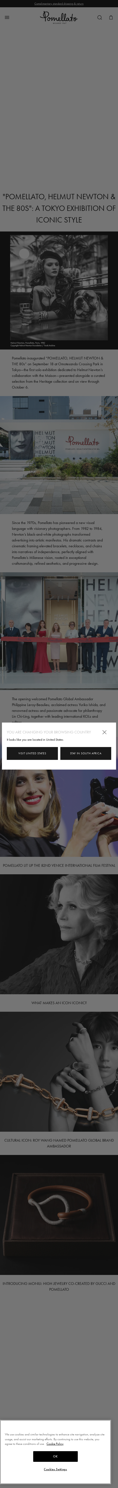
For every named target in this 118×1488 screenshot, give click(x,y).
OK (55, 1456)
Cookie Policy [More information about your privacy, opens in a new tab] (55, 1444)
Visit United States (32, 753)
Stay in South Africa (85, 753)
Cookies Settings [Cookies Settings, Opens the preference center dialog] (55, 1469)
